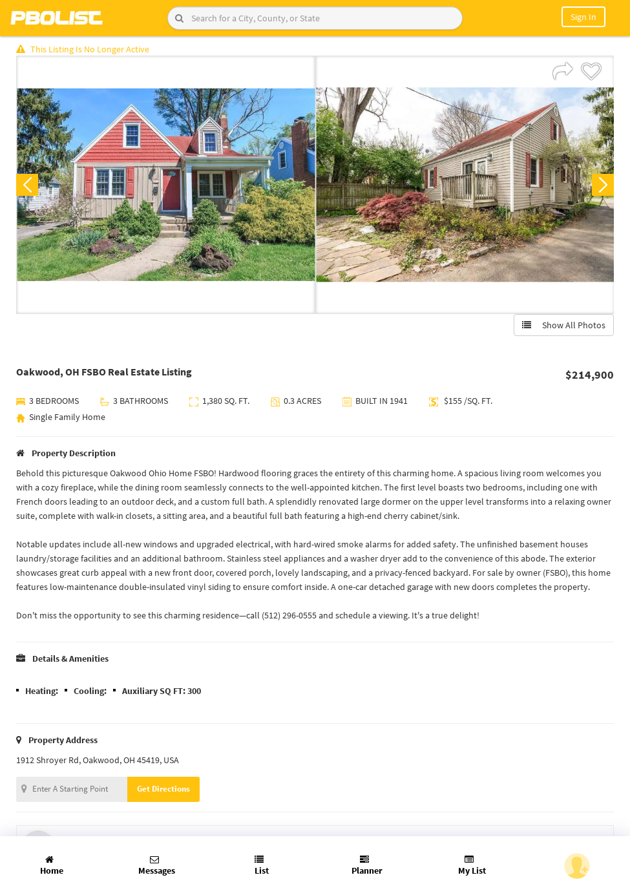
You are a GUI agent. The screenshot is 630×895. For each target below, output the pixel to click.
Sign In (583, 17)
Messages (156, 865)
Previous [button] (27, 185)
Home (51, 865)
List (262, 865)
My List (472, 865)
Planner (367, 865)
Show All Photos (563, 325)
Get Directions (163, 788)
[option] (165, 185)
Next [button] (603, 185)
